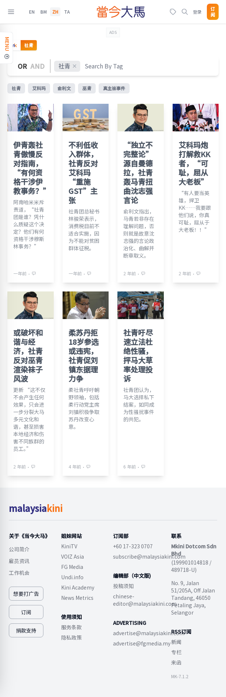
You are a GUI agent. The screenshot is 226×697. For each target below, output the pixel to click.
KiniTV (69, 546)
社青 (68, 65)
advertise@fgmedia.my (141, 643)
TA (67, 12)
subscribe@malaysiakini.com (149, 556)
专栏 (176, 652)
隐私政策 (71, 637)
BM (43, 12)
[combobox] (104, 66)
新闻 (176, 641)
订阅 (213, 12)
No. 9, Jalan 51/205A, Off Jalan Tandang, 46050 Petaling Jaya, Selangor (193, 597)
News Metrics (77, 597)
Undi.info (72, 577)
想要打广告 (26, 593)
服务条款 (71, 627)
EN (32, 12)
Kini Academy (77, 587)
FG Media (72, 566)
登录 (197, 11)
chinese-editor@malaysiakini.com (145, 599)
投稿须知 (123, 586)
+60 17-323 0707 (133, 546)
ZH (55, 12)
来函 (176, 662)
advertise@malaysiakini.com (148, 633)
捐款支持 (26, 630)
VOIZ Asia (72, 556)
